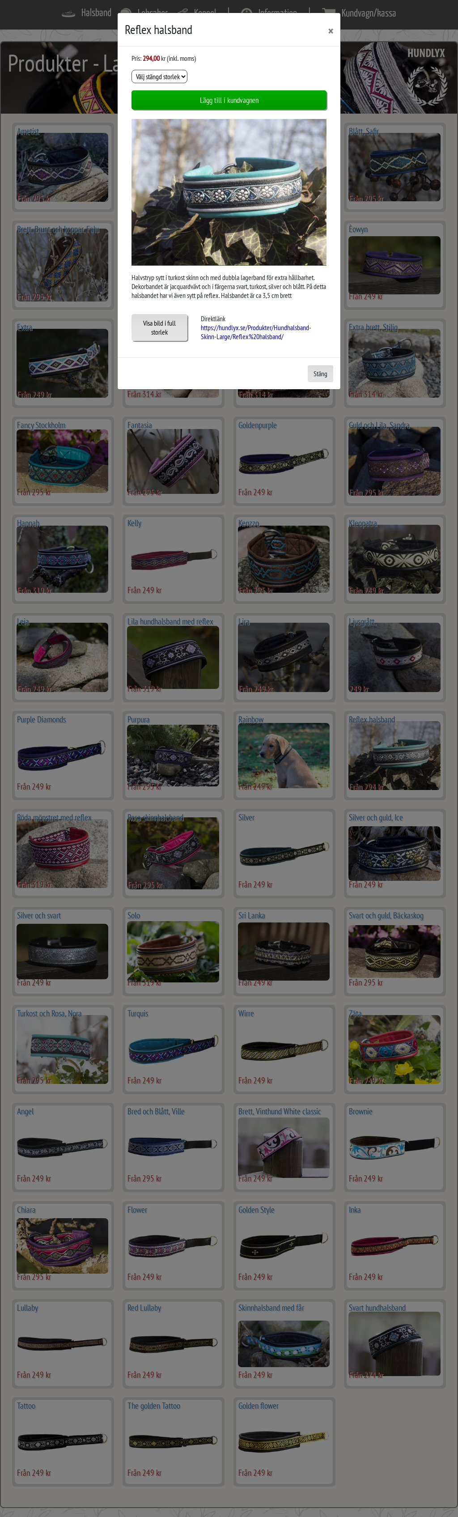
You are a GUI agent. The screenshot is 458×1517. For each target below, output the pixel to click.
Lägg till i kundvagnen (229, 100)
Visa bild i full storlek (159, 327)
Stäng (320, 373)
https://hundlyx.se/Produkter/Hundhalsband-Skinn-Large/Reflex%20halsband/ (256, 332)
